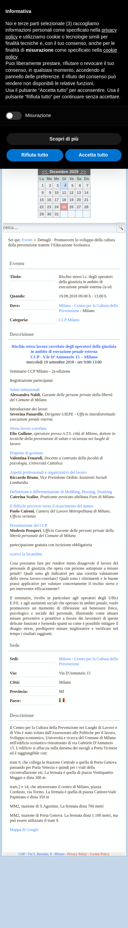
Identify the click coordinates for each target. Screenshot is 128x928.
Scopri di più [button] (64, 139)
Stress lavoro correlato (28, 428)
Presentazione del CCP (28, 525)
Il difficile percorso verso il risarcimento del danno (51, 506)
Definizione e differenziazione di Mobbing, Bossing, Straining (61, 491)
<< (45, 171)
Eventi (27, 240)
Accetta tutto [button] (93, 155)
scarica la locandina (26, 554)
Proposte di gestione (26, 453)
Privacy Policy (77, 854)
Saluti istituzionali (25, 389)
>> (83, 171)
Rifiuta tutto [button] (34, 155)
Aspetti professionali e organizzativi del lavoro (48, 472)
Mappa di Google (24, 829)
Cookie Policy (100, 854)
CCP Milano (69, 320)
